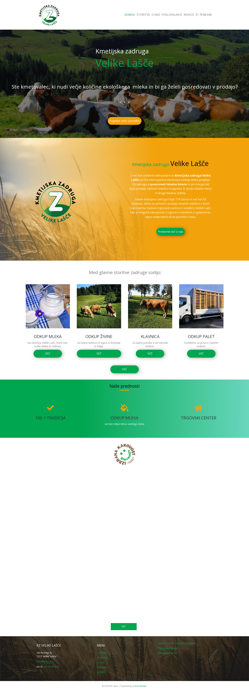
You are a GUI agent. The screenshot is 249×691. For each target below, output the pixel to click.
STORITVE (143, 15)
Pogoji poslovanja (167, 648)
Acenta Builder (140, 686)
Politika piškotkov (167, 653)
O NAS (156, 15)
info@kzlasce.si (45, 661)
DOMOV (129, 15)
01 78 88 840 (204, 15)
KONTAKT (103, 667)
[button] (120, 102)
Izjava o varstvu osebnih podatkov (176, 643)
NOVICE (189, 15)
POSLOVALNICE (172, 15)
